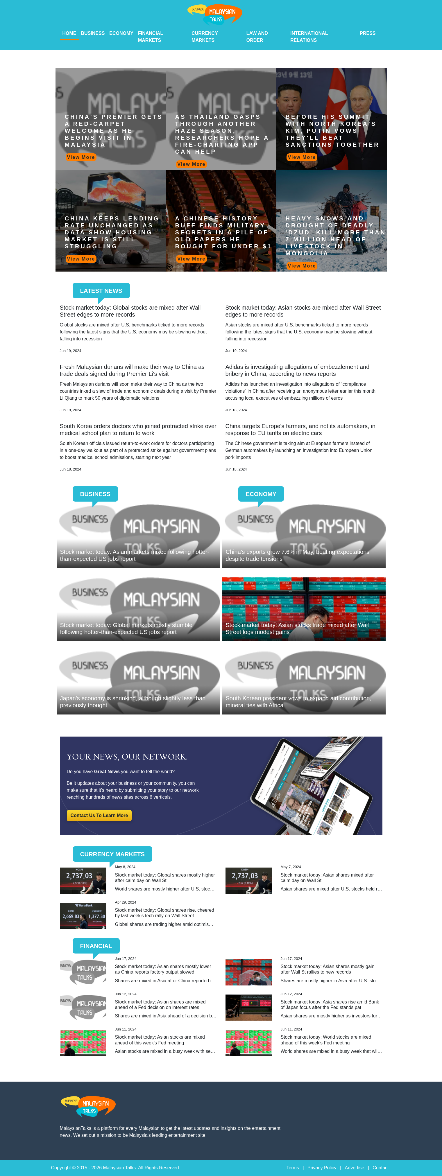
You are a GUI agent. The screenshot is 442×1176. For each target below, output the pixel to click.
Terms (292, 1167)
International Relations (309, 37)
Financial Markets (150, 37)
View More (81, 157)
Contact (381, 1167)
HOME (69, 33)
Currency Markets (205, 37)
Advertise (354, 1167)
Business (93, 33)
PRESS (367, 33)
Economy (121, 33)
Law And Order (257, 37)
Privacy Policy (322, 1167)
